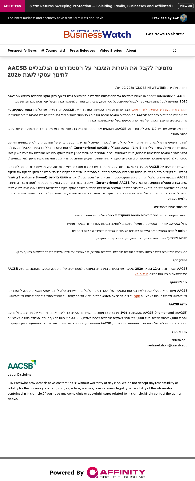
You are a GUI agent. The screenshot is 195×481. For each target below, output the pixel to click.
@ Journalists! (53, 50)
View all (186, 6)
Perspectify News (22, 50)
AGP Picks (12, 6)
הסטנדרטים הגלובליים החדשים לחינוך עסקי (159, 110)
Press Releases (82, 50)
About (131, 50)
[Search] (174, 50)
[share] (184, 50)
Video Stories (111, 50)
